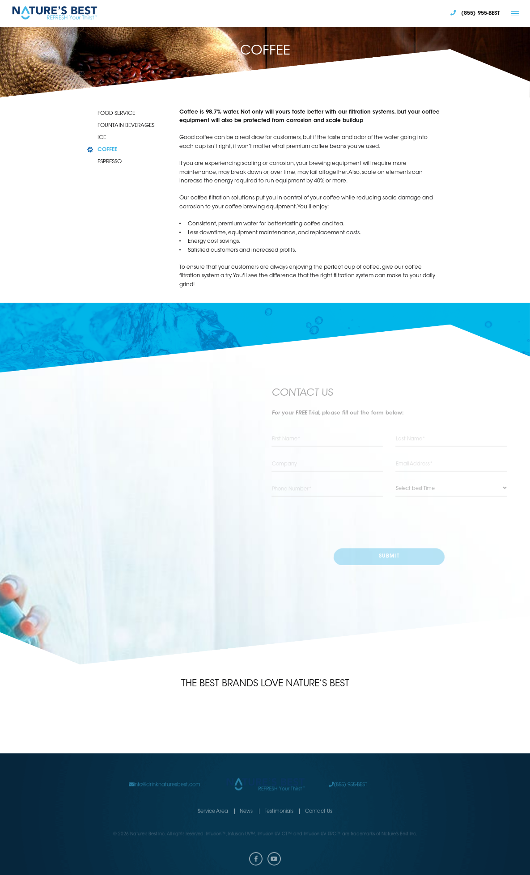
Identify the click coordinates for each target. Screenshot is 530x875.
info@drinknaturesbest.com (164, 778)
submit (389, 557)
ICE (102, 137)
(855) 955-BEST (348, 778)
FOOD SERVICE (116, 113)
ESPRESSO (110, 162)
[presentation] (389, 523)
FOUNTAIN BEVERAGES (126, 125)
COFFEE (107, 149)
